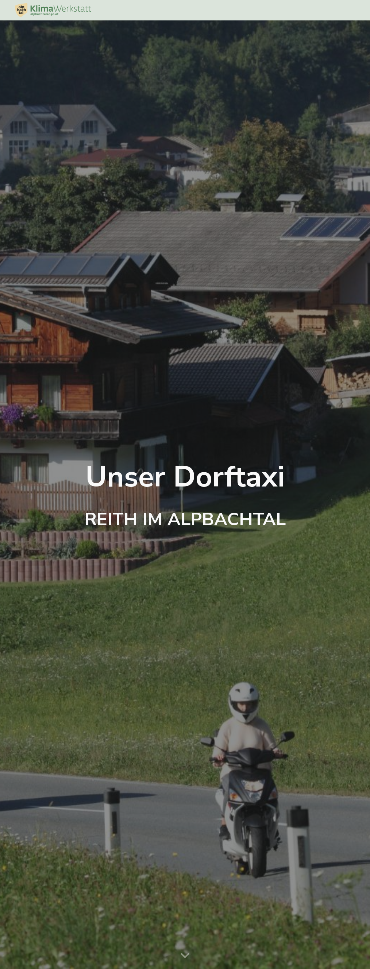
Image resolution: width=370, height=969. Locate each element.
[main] (185, 494)
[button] (185, 956)
